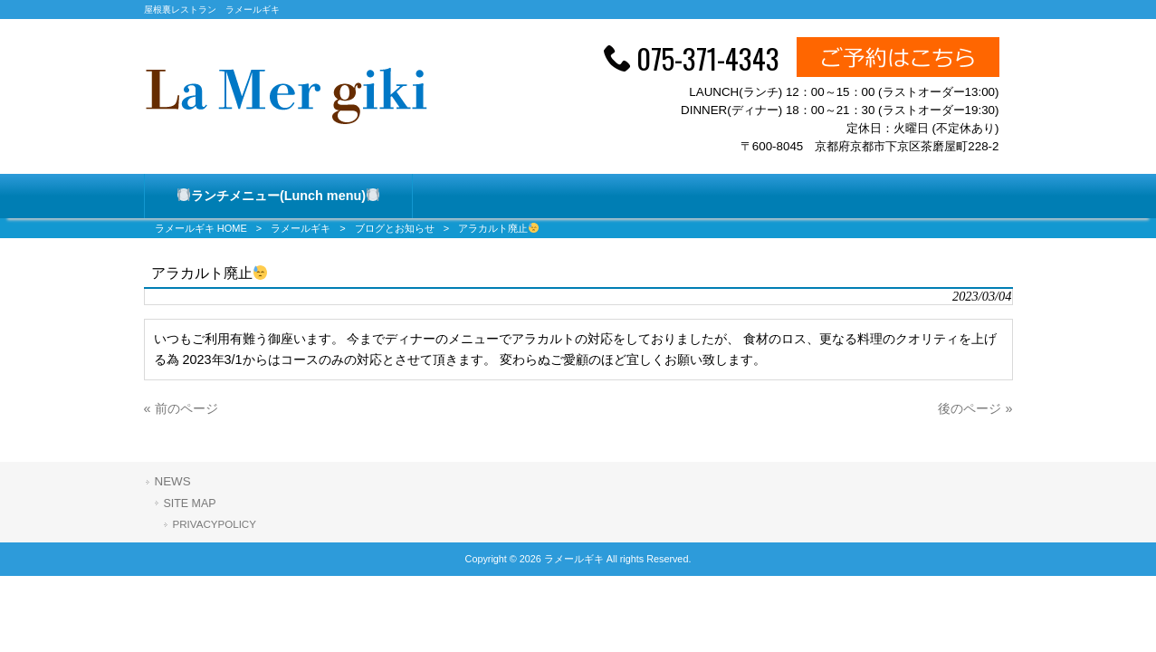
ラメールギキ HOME (201, 228)
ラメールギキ (300, 228)
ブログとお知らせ (395, 228)
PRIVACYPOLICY (214, 524)
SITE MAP (190, 503)
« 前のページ (181, 408)
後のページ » (975, 408)
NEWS (173, 481)
